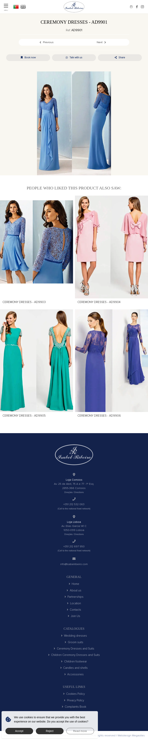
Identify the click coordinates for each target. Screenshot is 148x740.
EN (23, 6)
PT (16, 6)
